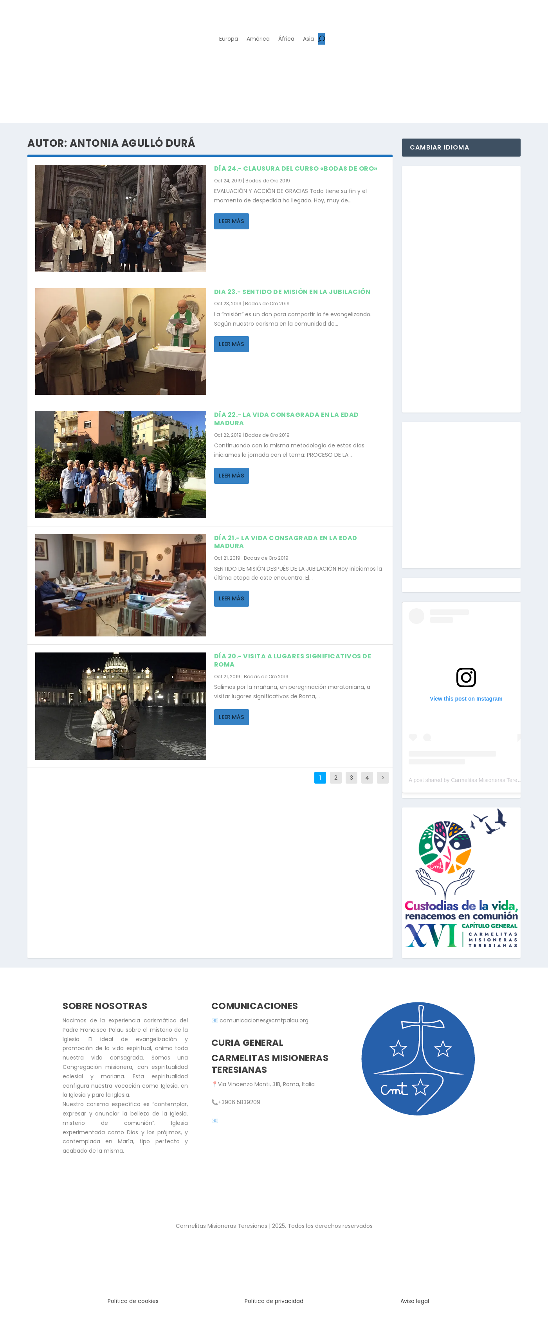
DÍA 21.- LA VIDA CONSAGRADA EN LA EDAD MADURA (285, 542)
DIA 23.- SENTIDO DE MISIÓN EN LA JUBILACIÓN (292, 291)
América (258, 39)
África (286, 39)
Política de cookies (133, 1301)
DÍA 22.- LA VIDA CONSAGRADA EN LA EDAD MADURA (286, 418)
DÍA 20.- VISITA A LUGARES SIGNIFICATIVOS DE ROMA (292, 660)
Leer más (231, 221)
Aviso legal (414, 1301)
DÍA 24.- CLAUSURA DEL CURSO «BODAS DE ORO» (296, 168)
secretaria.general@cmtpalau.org (266, 1121)
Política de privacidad (274, 1301)
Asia (308, 39)
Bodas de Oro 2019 (267, 180)
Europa (228, 39)
